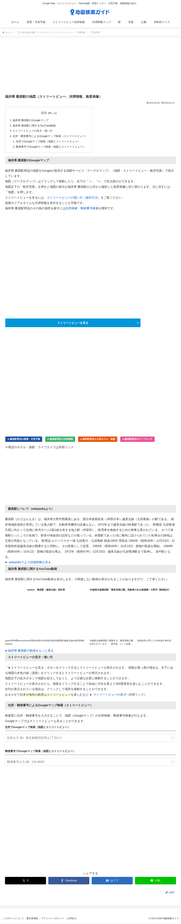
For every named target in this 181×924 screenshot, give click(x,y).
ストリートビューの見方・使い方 (32, 131)
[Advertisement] (90, 67)
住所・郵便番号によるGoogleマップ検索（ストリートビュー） (50, 136)
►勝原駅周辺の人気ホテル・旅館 (97, 440)
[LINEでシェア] (155, 881)
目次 (44, 113)
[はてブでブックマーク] (112, 881)
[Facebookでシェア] (68, 881)
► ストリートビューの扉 (108, 695)
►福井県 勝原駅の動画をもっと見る (29, 651)
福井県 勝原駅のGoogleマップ (31, 120)
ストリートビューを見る (72, 323)
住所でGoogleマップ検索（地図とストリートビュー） (48, 142)
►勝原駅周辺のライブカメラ (137, 440)
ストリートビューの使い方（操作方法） (74, 198)
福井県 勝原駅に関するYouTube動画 (34, 125)
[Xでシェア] (25, 881)
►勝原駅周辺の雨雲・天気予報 (23, 440)
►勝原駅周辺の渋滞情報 (60, 440)
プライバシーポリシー (53, 919)
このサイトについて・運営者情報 (20, 919)
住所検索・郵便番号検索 (82, 209)
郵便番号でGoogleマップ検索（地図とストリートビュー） (51, 147)
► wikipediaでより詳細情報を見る (28, 563)
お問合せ (73, 919)
